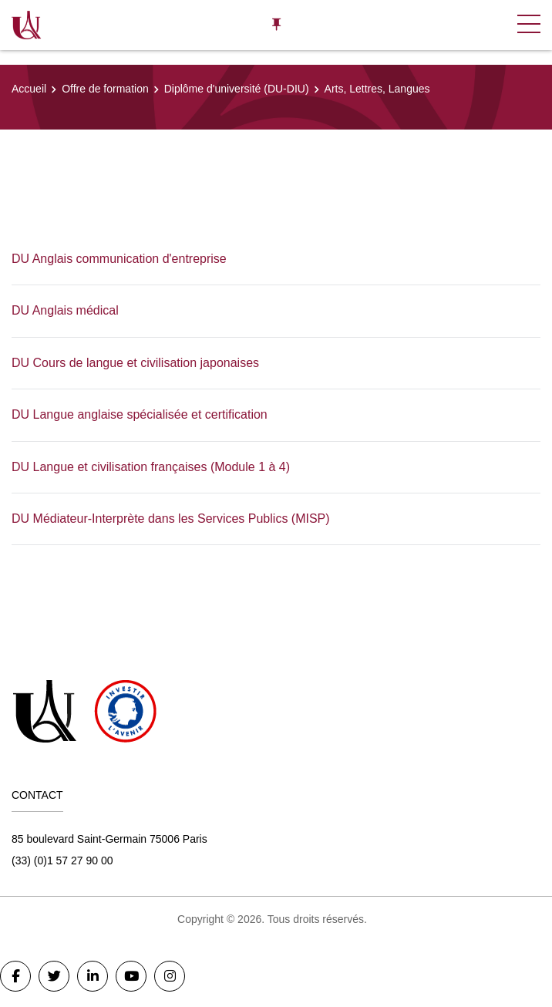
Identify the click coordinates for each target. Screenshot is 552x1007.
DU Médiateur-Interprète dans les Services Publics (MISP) (171, 518)
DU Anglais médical (65, 310)
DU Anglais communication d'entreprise (119, 258)
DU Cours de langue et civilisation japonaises (135, 362)
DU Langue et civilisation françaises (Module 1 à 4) (151, 466)
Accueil (29, 89)
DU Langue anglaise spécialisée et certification (140, 414)
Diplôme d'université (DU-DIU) (236, 89)
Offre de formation (105, 89)
